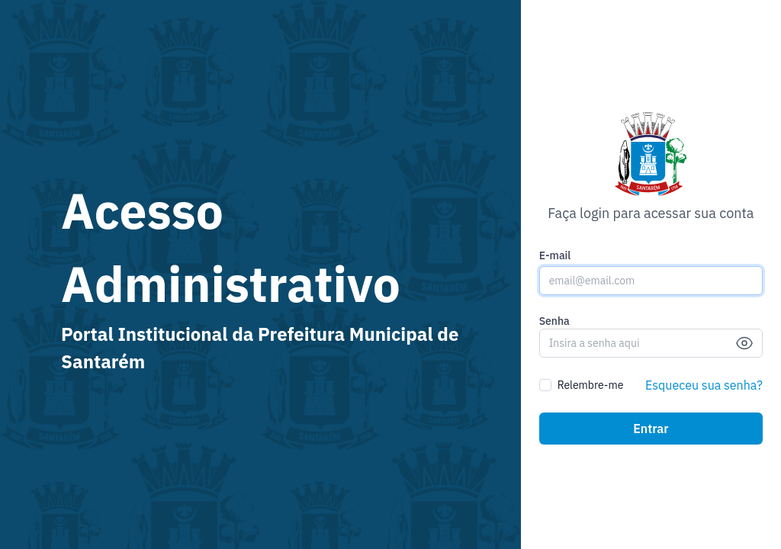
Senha (554, 321)
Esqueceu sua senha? (704, 385)
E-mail (555, 255)
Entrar (650, 428)
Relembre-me (591, 385)
